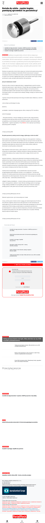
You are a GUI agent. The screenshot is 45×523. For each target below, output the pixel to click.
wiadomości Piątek (17, 511)
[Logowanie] (37, 521)
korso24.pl (28, 508)
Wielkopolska (37, 507)
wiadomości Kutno (26, 501)
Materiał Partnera (8, 15)
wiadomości (31, 507)
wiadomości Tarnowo (35, 511)
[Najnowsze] (22, 521)
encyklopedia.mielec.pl (15, 509)
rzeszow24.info (5, 509)
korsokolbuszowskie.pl (12, 508)
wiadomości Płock (6, 505)
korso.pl (4, 508)
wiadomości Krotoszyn (35, 505)
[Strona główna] (7, 521)
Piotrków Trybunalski (7, 511)
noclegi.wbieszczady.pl (34, 509)
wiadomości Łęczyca (25, 503)
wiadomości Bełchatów (16, 501)
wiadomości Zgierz (6, 503)
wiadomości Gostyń (25, 505)
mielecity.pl (34, 508)
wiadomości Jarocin (15, 505)
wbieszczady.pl (24, 509)
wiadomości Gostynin (36, 501)
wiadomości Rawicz (6, 507)
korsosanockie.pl (21, 508)
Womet (24, 122)
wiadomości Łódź (6, 501)
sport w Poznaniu (26, 511)
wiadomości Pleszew (16, 507)
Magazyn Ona (25, 507)
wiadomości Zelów (16, 503)
